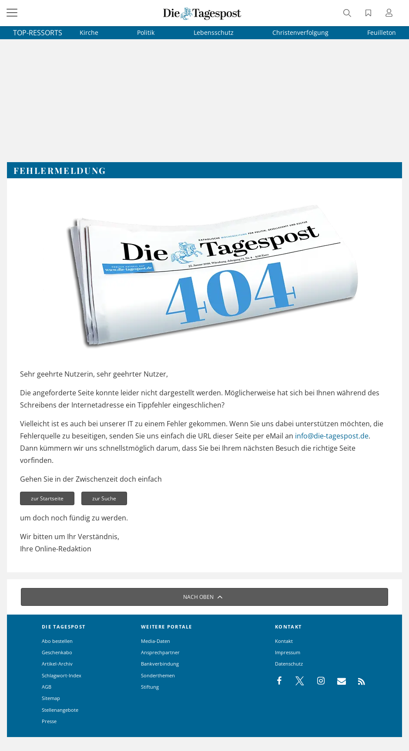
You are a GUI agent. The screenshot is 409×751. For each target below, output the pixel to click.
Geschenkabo (57, 652)
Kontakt (284, 641)
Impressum (287, 652)
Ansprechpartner (160, 652)
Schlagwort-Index (61, 675)
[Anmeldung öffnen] (390, 13)
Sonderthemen (158, 675)
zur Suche (104, 498)
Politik (145, 32)
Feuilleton (381, 32)
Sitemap (51, 698)
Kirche (89, 32)
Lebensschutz (214, 32)
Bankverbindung (160, 663)
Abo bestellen (57, 641)
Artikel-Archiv (57, 663)
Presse (49, 721)
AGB (46, 686)
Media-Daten (155, 641)
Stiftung (150, 686)
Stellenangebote (60, 710)
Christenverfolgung (300, 32)
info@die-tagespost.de (332, 436)
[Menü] (13, 13)
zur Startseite (47, 498)
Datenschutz (289, 663)
